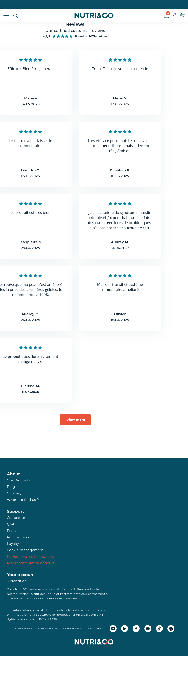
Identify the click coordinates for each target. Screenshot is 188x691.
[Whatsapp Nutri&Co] (170, 628)
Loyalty (13, 544)
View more (76, 420)
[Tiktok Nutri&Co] (159, 628)
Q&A (11, 524)
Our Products (18, 480)
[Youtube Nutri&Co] (147, 628)
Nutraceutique (44, 593)
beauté (62, 598)
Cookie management (25, 550)
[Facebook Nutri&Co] (136, 628)
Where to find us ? (23, 500)
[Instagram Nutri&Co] (113, 628)
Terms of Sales (23, 628)
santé (44, 598)
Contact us (16, 518)
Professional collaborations (30, 557)
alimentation (85, 589)
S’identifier (16, 581)
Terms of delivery (48, 628)
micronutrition (18, 593)
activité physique (74, 593)
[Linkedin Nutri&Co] (124, 628)
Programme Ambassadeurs (31, 563)
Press (11, 531)
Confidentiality (72, 628)
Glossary (14, 493)
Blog (11, 487)
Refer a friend (19, 537)
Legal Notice (95, 628)
